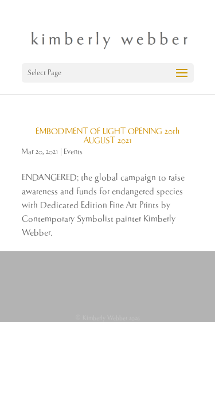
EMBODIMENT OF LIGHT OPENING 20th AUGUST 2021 (107, 136)
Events (73, 151)
